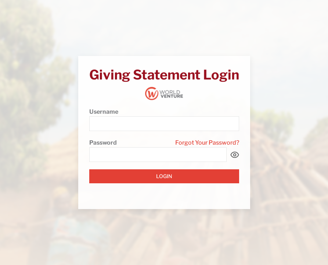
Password (103, 142)
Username (103, 111)
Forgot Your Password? (207, 142)
